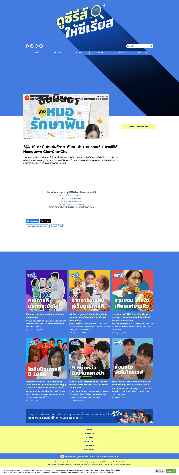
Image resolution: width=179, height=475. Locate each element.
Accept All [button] (171, 471)
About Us (142, 52)
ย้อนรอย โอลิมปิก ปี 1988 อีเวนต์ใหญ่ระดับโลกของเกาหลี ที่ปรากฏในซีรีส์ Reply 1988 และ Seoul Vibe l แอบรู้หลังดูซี (46, 384)
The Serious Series (75, 201)
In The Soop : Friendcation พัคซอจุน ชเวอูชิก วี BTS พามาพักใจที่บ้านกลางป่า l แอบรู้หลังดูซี (89, 384)
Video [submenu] (79, 52)
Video (89, 437)
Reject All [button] (159, 471)
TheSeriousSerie (75, 198)
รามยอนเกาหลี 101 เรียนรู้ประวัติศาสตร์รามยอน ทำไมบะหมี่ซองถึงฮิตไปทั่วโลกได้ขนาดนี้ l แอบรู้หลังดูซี (131, 317)
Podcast (89, 441)
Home (36, 52)
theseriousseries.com (75, 204)
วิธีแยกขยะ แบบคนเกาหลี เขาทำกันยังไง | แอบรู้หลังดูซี (45, 315)
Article (57, 52)
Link (91, 207)
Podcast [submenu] (100, 52)
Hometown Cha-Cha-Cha (36, 226)
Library (121, 52)
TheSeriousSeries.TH (76, 195)
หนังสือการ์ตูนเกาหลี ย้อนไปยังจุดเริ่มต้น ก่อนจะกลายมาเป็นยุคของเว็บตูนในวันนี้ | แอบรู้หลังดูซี (88, 317)
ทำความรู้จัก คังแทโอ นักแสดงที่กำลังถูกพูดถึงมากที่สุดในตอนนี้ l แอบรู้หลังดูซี (131, 383)
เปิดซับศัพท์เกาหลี (57, 226)
